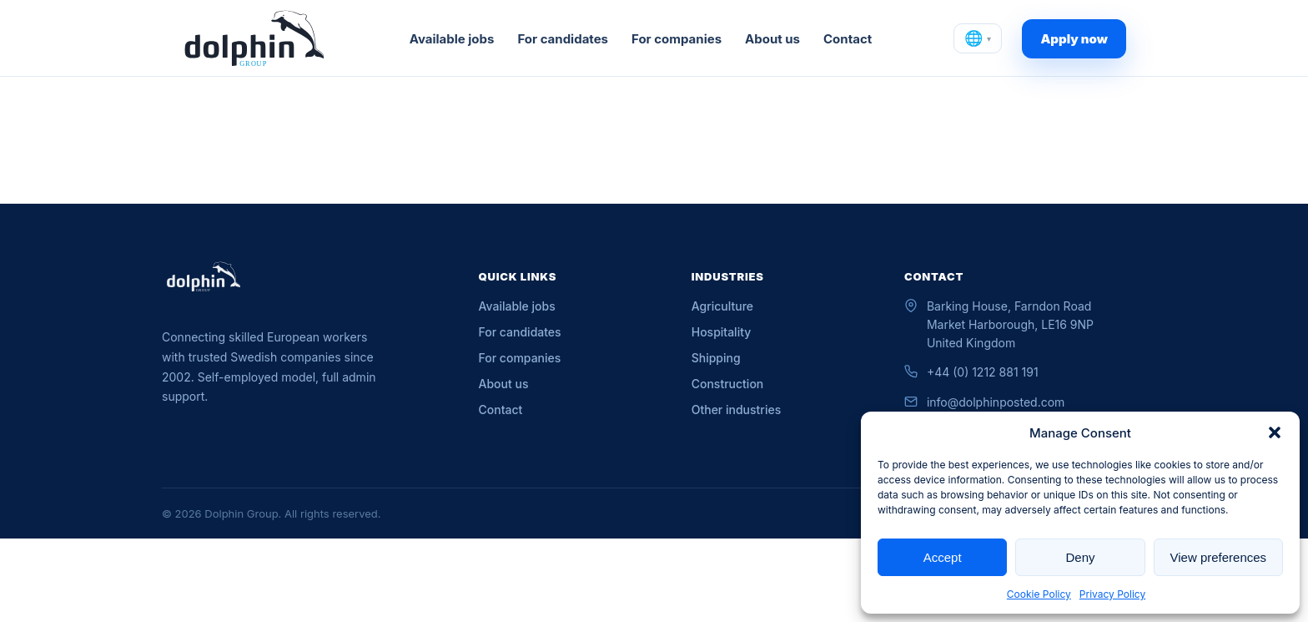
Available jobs (452, 39)
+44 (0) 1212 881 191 (983, 372)
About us (772, 39)
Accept (942, 557)
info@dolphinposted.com (995, 402)
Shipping (716, 358)
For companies (676, 39)
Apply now (1074, 39)
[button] (1274, 432)
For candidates (562, 39)
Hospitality (722, 332)
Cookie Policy (1039, 594)
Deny (1079, 557)
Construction (728, 384)
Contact (847, 39)
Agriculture (722, 306)
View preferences (1218, 557)
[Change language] (977, 38)
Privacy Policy (1112, 594)
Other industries (736, 409)
